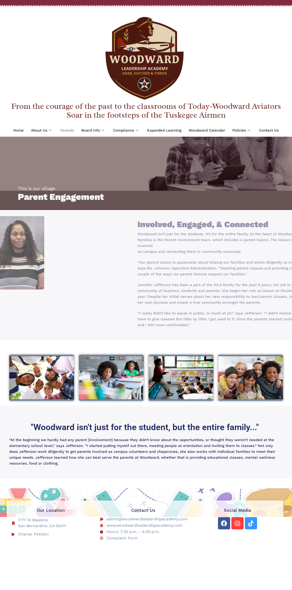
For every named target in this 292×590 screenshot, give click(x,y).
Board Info (92, 130)
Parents (67, 130)
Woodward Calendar (207, 130)
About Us (41, 130)
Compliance (125, 130)
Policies (241, 130)
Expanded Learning (164, 130)
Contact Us (269, 130)
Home (18, 130)
